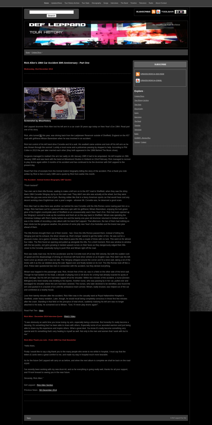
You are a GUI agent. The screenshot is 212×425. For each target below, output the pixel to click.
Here (41, 310)
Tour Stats (137, 104)
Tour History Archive (141, 100)
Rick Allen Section (45, 385)
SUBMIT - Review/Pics (142, 138)
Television (137, 129)
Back (29, 418)
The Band (137, 121)
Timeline (137, 125)
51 (41, 135)
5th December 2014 (48, 390)
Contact (143, 142)
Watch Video (69, 316)
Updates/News (36, 52)
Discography (138, 109)
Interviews (137, 117)
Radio (136, 134)
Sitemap (137, 142)
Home (28, 52)
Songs (136, 113)
